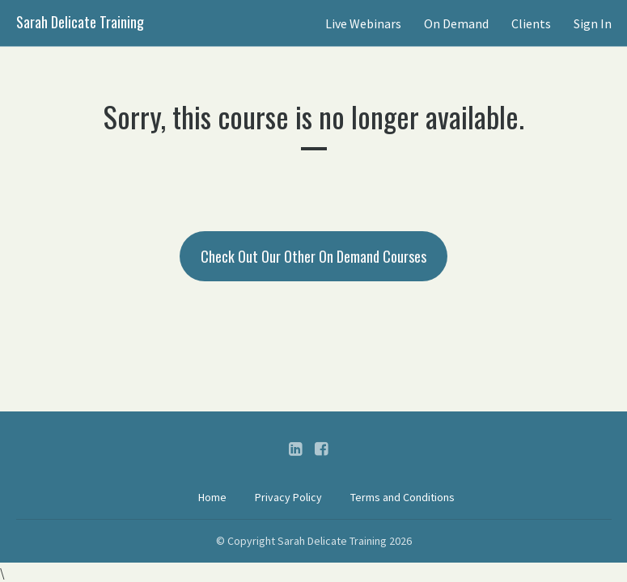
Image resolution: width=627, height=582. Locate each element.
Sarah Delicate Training (80, 22)
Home (212, 497)
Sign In (593, 23)
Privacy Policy (288, 497)
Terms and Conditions (402, 497)
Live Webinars (363, 23)
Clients (531, 23)
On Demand (456, 23)
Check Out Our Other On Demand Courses (313, 256)
